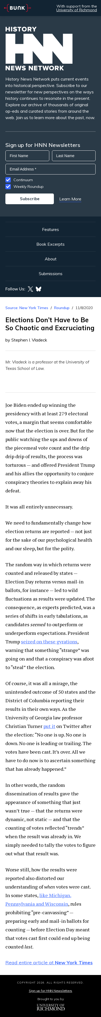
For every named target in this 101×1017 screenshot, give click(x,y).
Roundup (61, 307)
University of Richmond (76, 9)
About (51, 258)
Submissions (50, 273)
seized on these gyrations (49, 641)
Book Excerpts (50, 244)
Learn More (70, 199)
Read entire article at (49, 962)
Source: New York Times (26, 307)
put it (49, 726)
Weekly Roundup (28, 186)
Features (50, 229)
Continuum (23, 179)
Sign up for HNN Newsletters (50, 991)
